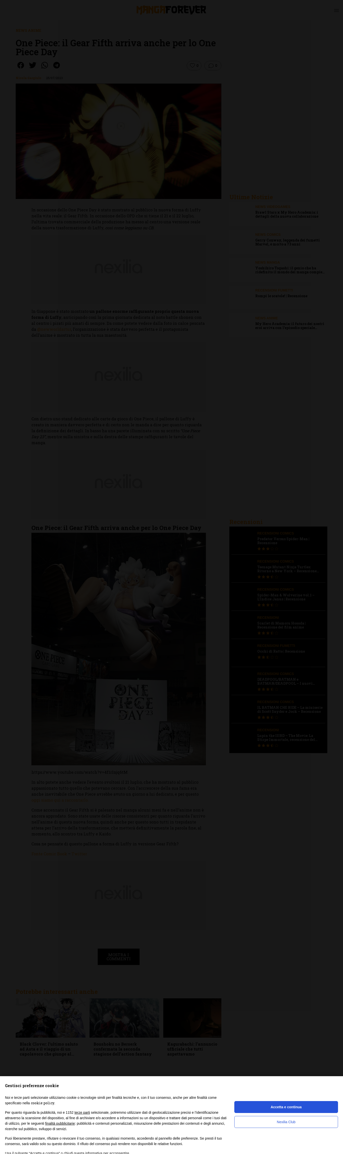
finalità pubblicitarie (60, 1123)
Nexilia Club (286, 1122)
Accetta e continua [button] (286, 1107)
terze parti (82, 1112)
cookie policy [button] (42, 1103)
